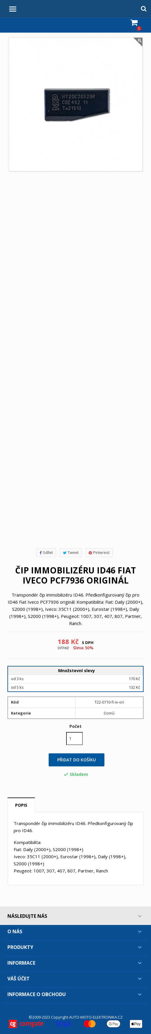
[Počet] (74, 738)
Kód (15, 702)
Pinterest (99, 552)
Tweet (71, 552)
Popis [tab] (21, 805)
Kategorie (21, 713)
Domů (109, 713)
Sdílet (46, 552)
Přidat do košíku (76, 760)
